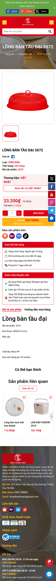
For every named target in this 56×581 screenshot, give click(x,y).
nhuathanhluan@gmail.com (24, 496)
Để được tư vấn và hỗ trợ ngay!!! (28, 222)
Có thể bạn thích (28, 370)
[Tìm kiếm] (50, 31)
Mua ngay (38, 213)
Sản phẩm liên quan (28, 381)
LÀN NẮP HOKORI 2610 (40, 424)
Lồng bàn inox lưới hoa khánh (14, 424)
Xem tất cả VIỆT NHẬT (28, 188)
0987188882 (21, 492)
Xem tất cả (28, 388)
